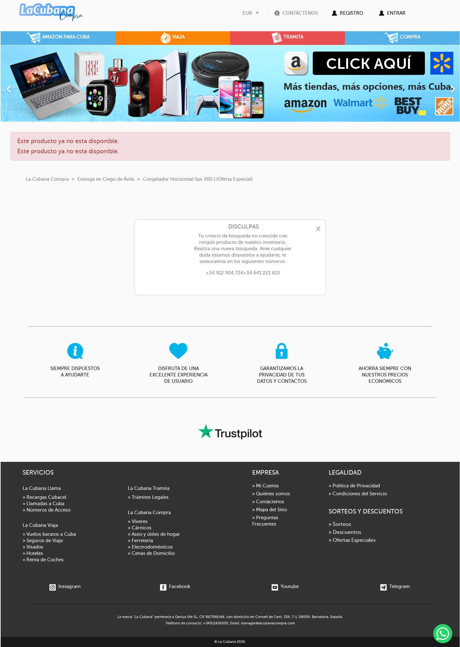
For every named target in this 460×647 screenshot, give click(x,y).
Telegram (395, 586)
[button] (35, 86)
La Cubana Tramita (149, 488)
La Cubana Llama (42, 488)
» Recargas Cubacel (44, 497)
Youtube (285, 586)
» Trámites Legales (148, 497)
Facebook (175, 586)
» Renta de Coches (43, 559)
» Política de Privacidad (354, 485)
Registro (351, 13)
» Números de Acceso (46, 510)
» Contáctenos (268, 501)
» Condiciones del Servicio (358, 493)
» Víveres (138, 521)
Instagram (65, 586)
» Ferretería (140, 540)
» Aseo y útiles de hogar (154, 534)
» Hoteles (33, 553)
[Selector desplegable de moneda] (251, 13)
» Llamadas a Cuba (43, 503)
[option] (230, 83)
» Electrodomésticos (150, 546)
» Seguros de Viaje (43, 540)
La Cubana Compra (149, 512)
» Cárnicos (139, 527)
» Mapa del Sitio (269, 509)
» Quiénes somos (271, 493)
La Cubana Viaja (40, 525)
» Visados (33, 546)
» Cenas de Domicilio (151, 553)
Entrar (396, 13)
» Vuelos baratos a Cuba (49, 534)
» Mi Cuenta (265, 485)
